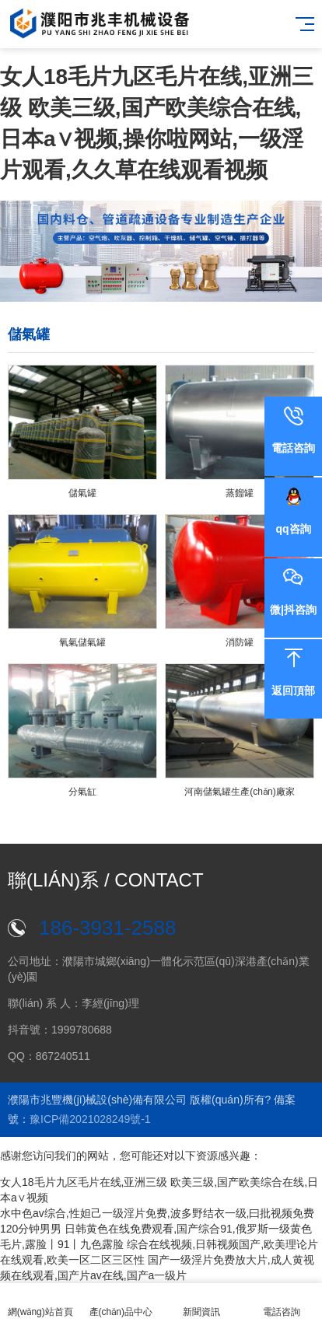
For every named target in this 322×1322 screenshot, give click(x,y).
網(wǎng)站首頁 (40, 1303)
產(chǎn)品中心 (121, 1303)
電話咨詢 (282, 1303)
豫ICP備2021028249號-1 (90, 1119)
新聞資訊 (201, 1303)
